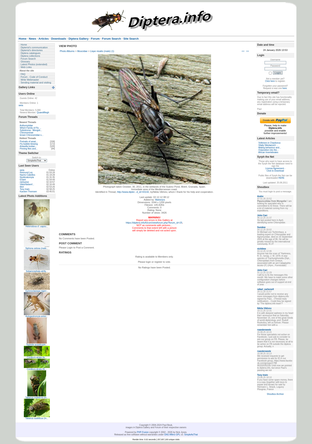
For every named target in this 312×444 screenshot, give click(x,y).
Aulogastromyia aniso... (37, 316)
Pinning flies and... (29, 148)
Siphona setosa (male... (36, 248)
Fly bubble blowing (29, 144)
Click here (270, 81)
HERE (281, 178)
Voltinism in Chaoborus (269, 143)
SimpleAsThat (191, 434)
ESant (23, 179)
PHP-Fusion (143, 432)
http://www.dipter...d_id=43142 (133, 192)
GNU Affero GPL (172, 434)
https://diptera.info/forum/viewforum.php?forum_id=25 (154, 222)
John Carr (262, 215)
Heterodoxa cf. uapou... (37, 226)
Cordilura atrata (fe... (37, 357)
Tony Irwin (24, 189)
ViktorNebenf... (27, 184)
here (285, 88)
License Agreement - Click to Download (275, 169)
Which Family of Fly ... (30, 128)
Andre (260, 196)
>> (247, 51)
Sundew (261, 227)
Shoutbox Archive (275, 394)
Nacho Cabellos (27, 175)
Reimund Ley (26, 172)
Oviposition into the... (268, 150)
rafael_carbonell (265, 289)
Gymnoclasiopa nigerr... (36, 291)
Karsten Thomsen (28, 191)
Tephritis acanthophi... (36, 345)
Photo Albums (67, 51)
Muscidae (82, 51)
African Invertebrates (268, 152)
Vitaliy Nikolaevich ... (268, 145)
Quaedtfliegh (43, 112)
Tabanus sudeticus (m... (36, 397)
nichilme (261, 249)
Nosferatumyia (27, 177)
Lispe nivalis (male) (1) (102, 51)
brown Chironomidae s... (31, 135)
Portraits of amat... (29, 141)
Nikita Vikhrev (264, 308)
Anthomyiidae (26, 125)
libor (22, 187)
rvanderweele (264, 330)
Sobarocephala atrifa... (37, 271)
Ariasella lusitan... (28, 146)
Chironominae (26, 132)
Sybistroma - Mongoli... (31, 130)
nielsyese (24, 182)
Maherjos (160, 199)
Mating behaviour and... (269, 147)
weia (21, 105)
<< (243, 51)
